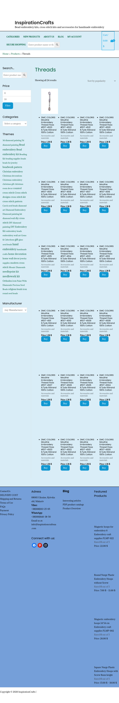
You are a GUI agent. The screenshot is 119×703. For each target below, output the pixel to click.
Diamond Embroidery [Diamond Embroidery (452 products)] (16, 210)
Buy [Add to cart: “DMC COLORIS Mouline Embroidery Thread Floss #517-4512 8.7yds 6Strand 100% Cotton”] (104, 274)
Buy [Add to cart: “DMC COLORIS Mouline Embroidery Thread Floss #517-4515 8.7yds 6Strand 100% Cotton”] (46, 274)
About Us (49, 37)
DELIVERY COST (9, 495)
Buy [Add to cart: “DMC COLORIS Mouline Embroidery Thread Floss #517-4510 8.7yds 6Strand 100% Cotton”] (65, 339)
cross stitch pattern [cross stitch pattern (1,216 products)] (12, 201)
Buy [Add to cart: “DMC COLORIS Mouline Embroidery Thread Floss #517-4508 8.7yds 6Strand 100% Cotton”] (104, 339)
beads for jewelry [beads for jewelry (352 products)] (10, 163)
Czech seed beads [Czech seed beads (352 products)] (10, 206)
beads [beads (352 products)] (23, 158)
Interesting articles (72, 500)
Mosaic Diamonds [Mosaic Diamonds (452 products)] (17, 267)
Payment (4, 510)
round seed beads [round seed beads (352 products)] (10, 293)
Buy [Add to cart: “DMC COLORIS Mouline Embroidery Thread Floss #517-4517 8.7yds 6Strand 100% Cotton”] (85, 210)
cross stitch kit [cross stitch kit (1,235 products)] (18, 196)
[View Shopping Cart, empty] (108, 40)
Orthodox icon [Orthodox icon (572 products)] (9, 281)
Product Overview (72, 508)
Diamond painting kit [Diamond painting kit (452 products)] (12, 214)
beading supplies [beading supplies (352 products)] (13, 158)
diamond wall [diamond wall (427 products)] (9, 218)
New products (31, 37)
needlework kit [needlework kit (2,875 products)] (11, 276)
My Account (74, 37)
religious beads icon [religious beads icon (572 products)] (17, 289)
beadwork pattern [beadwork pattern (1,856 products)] (12, 167)
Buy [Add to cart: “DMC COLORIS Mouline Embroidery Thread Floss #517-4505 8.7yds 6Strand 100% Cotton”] (85, 403)
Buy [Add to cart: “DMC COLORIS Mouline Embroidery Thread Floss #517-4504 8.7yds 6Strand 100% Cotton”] (104, 403)
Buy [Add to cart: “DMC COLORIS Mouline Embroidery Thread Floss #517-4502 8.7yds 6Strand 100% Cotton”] (65, 467)
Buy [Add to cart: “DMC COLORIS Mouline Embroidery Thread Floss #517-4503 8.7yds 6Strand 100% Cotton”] (46, 467)
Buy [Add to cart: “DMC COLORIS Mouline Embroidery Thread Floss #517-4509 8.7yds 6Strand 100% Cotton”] (85, 339)
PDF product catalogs (73, 504)
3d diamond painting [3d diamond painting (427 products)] (12, 140)
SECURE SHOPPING (16, 44)
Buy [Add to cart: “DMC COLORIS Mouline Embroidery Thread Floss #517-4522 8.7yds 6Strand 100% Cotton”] (65, 145)
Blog (61, 37)
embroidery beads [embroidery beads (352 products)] (14, 231)
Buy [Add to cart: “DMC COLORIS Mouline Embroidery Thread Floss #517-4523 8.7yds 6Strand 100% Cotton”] (46, 145)
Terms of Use (6, 502)
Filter (7, 105)
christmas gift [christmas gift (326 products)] (8, 184)
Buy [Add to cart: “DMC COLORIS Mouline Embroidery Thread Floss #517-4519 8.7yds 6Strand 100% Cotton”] (46, 210)
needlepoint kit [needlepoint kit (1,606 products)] (11, 271)
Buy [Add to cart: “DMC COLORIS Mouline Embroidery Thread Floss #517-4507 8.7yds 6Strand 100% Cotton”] (46, 403)
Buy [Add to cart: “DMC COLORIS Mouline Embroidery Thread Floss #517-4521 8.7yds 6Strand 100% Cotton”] (85, 145)
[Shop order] (101, 80)
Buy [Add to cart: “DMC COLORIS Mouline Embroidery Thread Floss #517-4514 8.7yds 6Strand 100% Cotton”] (65, 274)
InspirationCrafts (34, 22)
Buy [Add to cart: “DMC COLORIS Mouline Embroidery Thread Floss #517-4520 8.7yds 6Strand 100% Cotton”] (104, 145)
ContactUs (5, 491)
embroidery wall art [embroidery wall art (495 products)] (12, 235)
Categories (12, 37)
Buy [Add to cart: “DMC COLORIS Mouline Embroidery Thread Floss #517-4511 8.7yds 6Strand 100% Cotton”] (46, 339)
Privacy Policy (7, 514)
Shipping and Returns (10, 498)
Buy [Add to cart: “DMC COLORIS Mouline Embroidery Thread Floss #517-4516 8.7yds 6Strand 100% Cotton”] (104, 210)
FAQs (2, 506)
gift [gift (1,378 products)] (16, 239)
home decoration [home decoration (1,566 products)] (17, 253)
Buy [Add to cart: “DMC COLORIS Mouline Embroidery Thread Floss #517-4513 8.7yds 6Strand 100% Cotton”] (85, 274)
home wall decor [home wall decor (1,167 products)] (11, 258)
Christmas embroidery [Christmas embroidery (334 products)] (12, 180)
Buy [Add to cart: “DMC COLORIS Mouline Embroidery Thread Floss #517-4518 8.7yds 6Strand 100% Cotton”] (65, 210)
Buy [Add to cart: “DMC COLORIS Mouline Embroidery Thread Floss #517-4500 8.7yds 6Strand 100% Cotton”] (104, 467)
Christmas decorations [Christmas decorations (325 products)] (12, 176)
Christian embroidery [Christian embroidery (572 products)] (13, 171)
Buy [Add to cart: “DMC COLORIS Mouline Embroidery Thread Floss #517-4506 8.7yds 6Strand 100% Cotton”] (65, 403)
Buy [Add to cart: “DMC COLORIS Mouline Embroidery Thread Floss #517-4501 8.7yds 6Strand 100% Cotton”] (85, 467)
